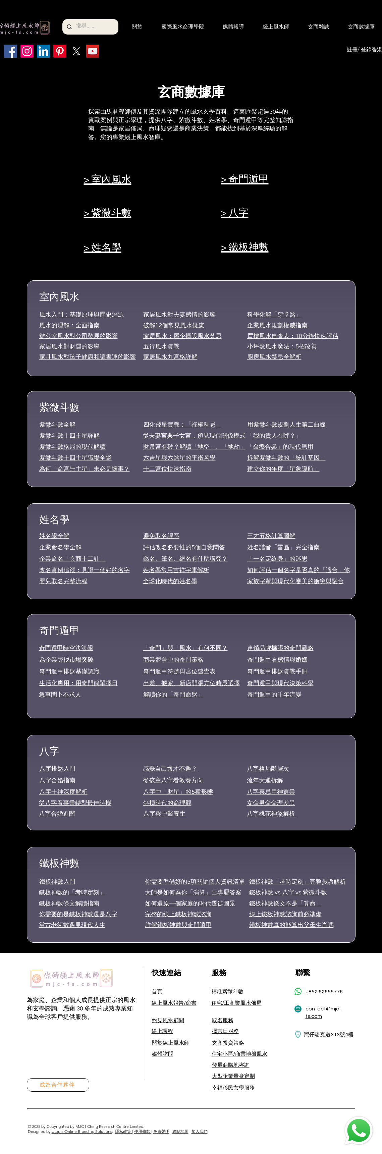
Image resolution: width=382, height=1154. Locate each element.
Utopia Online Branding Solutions (82, 1131)
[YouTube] (92, 51)
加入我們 (200, 1131)
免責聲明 (161, 1131)
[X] (76, 51)
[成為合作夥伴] (58, 1085)
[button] (133, 27)
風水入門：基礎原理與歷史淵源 (81, 315)
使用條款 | (143, 1131)
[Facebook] (10, 51)
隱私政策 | (124, 1131)
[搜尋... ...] (90, 27)
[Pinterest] (59, 51)
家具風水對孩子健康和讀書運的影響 (87, 357)
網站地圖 (180, 1131)
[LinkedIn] (43, 51)
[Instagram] (27, 51)
